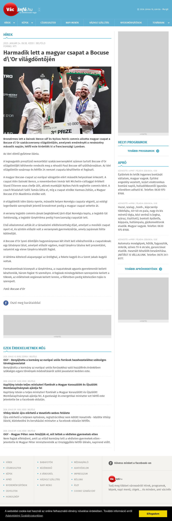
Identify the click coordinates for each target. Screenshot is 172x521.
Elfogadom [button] (153, 513)
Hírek (7, 23)
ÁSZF (76, 485)
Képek (25, 23)
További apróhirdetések (141, 269)
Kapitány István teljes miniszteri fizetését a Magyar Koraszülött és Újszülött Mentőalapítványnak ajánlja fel (50, 386)
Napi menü (46, 485)
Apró (9, 479)
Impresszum (81, 474)
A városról (46, 474)
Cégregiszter (48, 23)
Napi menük (72, 23)
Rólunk (78, 479)
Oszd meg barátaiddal (25, 303)
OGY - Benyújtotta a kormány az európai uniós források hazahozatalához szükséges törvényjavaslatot (54, 362)
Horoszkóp (12, 497)
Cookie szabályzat (84, 491)
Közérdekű (46, 468)
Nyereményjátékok (131, 23)
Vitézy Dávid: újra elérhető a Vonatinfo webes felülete (36, 413)
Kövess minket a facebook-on (132, 463)
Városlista (39, 9)
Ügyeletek (12, 491)
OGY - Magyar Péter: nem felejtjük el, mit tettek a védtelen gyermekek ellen (50, 434)
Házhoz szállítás (99, 23)
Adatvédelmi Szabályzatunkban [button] (24, 515)
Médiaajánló (81, 462)
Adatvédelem (81, 468)
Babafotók (46, 462)
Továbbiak (159, 23)
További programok (141, 151)
